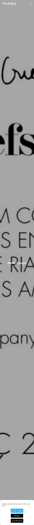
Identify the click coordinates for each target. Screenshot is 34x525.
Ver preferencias (17, 521)
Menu (30, 3)
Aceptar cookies (17, 511)
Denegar (17, 516)
